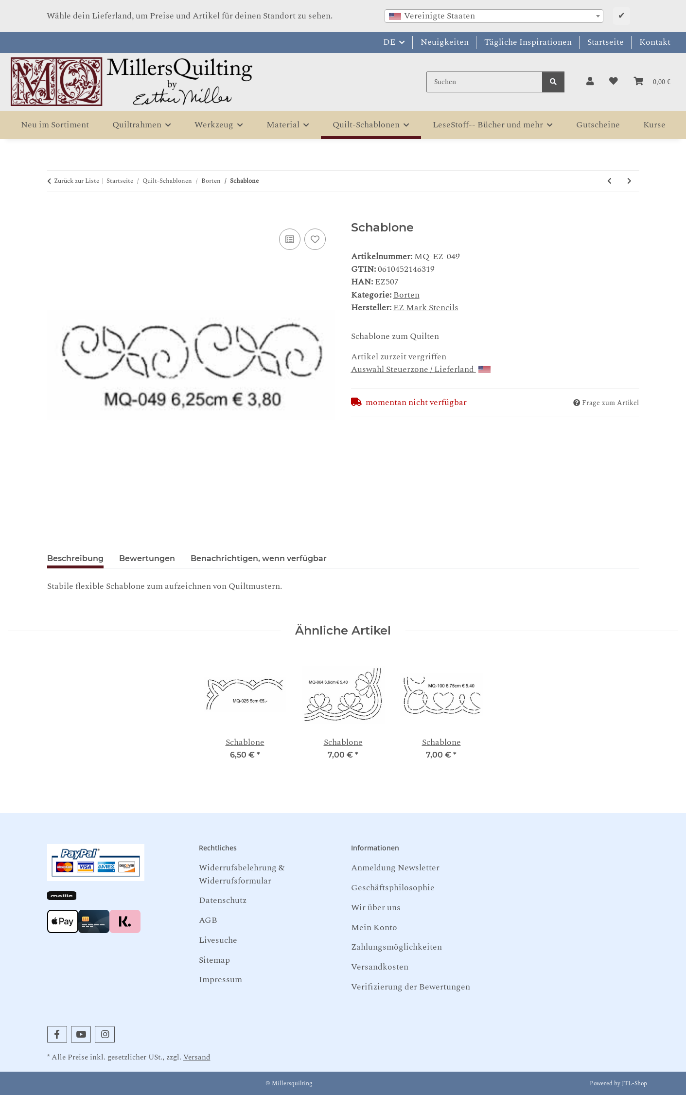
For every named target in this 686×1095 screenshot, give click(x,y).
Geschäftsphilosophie (393, 887)
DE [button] (389, 42)
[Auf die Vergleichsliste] (289, 239)
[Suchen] (484, 81)
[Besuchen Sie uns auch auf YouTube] (81, 1034)
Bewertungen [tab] (147, 558)
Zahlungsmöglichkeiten (396, 947)
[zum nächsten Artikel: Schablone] (629, 181)
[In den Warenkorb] (55, 214)
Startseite (605, 42)
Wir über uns (376, 907)
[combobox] (494, 16)
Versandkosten (379, 966)
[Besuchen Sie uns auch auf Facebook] (57, 1034)
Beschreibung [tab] (75, 558)
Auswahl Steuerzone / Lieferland (421, 369)
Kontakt (654, 42)
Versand (197, 1057)
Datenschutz (222, 900)
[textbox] (494, 16)
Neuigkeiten (445, 42)
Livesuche (218, 940)
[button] (590, 82)
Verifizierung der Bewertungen (410, 986)
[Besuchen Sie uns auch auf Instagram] (105, 1034)
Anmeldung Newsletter (395, 867)
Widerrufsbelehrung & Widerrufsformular (241, 874)
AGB (208, 920)
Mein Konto (374, 927)
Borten (406, 294)
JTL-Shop (634, 1083)
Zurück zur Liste (76, 181)
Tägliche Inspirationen (528, 42)
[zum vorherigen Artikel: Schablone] (609, 181)
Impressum (220, 979)
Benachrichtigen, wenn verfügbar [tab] (259, 558)
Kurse (654, 124)
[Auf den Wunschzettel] (315, 239)
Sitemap (214, 960)
